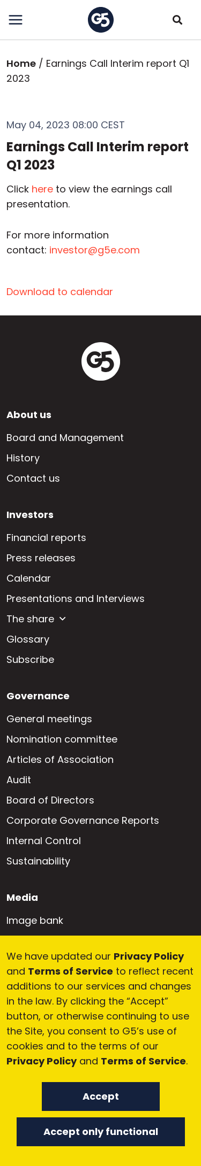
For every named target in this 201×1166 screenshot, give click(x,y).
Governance (38, 695)
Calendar (28, 578)
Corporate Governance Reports (82, 820)
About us (28, 414)
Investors (30, 514)
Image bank (34, 920)
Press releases (41, 558)
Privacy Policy (149, 956)
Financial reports (46, 537)
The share (30, 619)
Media (22, 897)
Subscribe (30, 659)
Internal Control (43, 840)
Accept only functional (100, 1131)
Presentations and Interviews (75, 598)
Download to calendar (59, 291)
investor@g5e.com (94, 250)
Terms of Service (70, 971)
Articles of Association (60, 759)
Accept (101, 1096)
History (23, 458)
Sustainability (38, 861)
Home (21, 63)
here (42, 189)
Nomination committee (61, 739)
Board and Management (65, 437)
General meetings (49, 718)
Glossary (27, 639)
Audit (18, 779)
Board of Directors (50, 800)
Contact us (33, 478)
